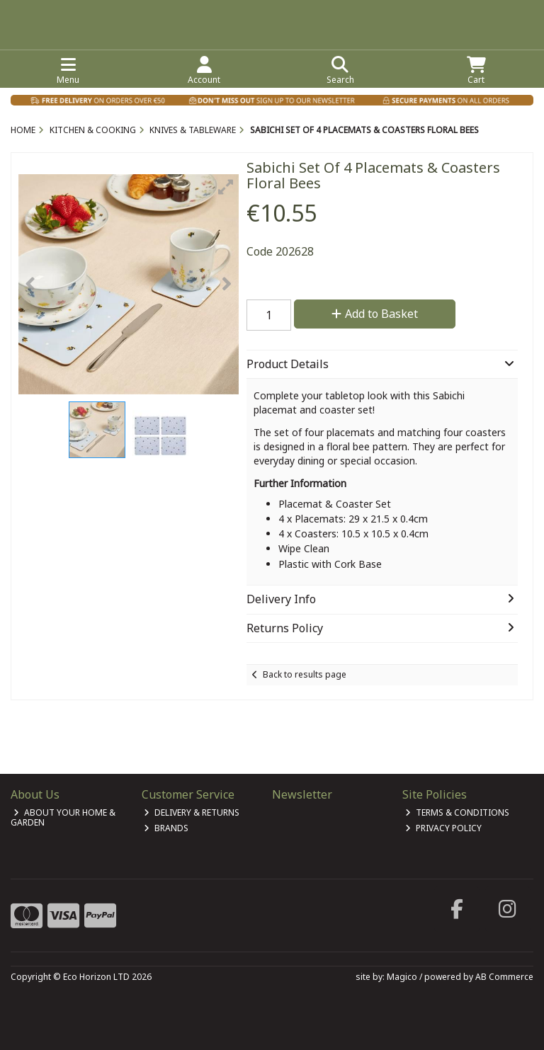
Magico (402, 977)
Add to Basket (375, 313)
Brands (166, 828)
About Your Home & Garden (63, 817)
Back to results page (304, 674)
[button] (226, 187)
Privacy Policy (443, 828)
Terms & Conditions (457, 812)
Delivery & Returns (191, 812)
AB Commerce (504, 977)
